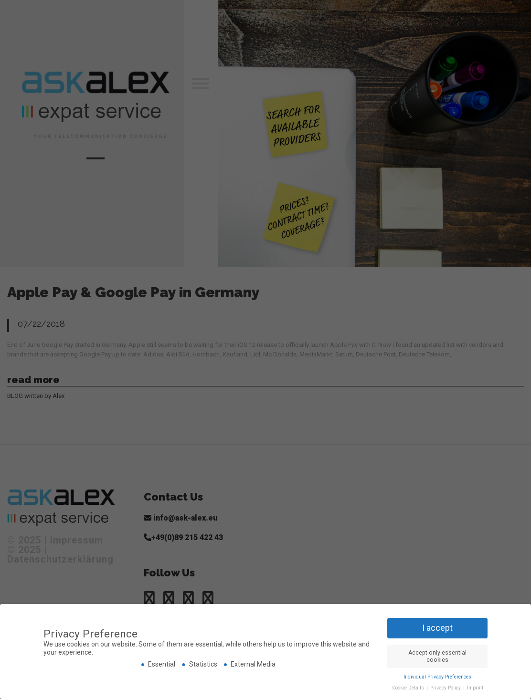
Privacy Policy (446, 688)
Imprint (475, 688)
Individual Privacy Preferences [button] (437, 677)
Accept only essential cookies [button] (437, 656)
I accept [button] (437, 628)
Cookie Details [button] (408, 688)
